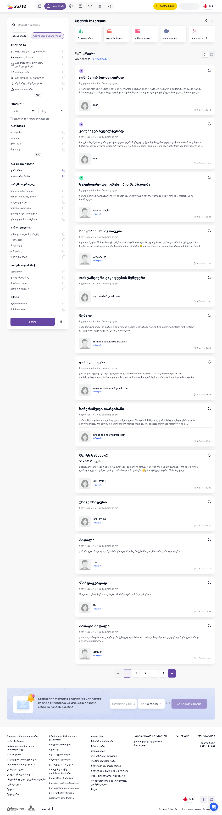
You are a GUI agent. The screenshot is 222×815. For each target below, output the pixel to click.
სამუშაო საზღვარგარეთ (64, 782)
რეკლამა (182, 736)
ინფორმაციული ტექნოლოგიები (26, 779)
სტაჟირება (98, 745)
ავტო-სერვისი (15, 740)
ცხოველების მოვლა (61, 797)
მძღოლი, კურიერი (60, 759)
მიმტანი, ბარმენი (60, 744)
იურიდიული (14, 784)
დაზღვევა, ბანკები (61, 764)
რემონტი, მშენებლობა (21, 764)
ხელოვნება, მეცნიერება (106, 765)
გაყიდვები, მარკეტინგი (21, 759)
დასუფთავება (15, 769)
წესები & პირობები (168, 809)
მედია (10, 789)
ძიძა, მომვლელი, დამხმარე (108, 775)
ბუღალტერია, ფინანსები (22, 735)
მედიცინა (13, 794)
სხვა (94, 789)
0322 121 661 (207, 746)
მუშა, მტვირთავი (59, 754)
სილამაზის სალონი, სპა (64, 787)
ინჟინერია (97, 735)
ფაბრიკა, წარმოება (103, 760)
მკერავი (54, 749)
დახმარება (206, 736)
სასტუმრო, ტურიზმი (61, 777)
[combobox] (102, 59)
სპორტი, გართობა (102, 740)
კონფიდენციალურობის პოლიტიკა (148, 743)
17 (163, 673)
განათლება (14, 754)
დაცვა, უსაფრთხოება (20, 774)
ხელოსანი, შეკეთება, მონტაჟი (110, 770)
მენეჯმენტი (98, 750)
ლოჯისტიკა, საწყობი (104, 755)
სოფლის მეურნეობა (61, 792)
